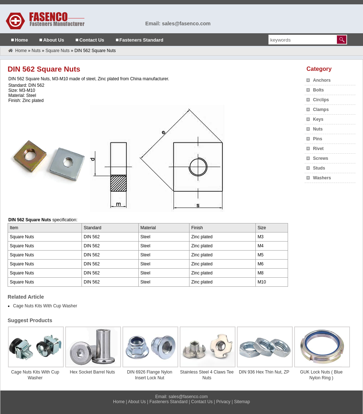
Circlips (321, 99)
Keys (318, 119)
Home (21, 40)
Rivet (318, 148)
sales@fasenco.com (188, 396)
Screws (320, 158)
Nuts (36, 50)
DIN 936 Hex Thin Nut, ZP (264, 372)
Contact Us (91, 40)
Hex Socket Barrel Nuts (92, 372)
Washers (322, 177)
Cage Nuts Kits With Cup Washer (45, 305)
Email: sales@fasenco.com (177, 23)
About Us (53, 40)
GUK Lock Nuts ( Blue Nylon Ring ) (321, 375)
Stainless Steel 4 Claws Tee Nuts (207, 375)
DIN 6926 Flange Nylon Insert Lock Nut (149, 375)
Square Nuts (57, 50)
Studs (319, 168)
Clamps (321, 109)
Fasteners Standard (141, 40)
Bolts (318, 90)
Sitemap (242, 401)
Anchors (322, 80)
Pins (317, 138)
